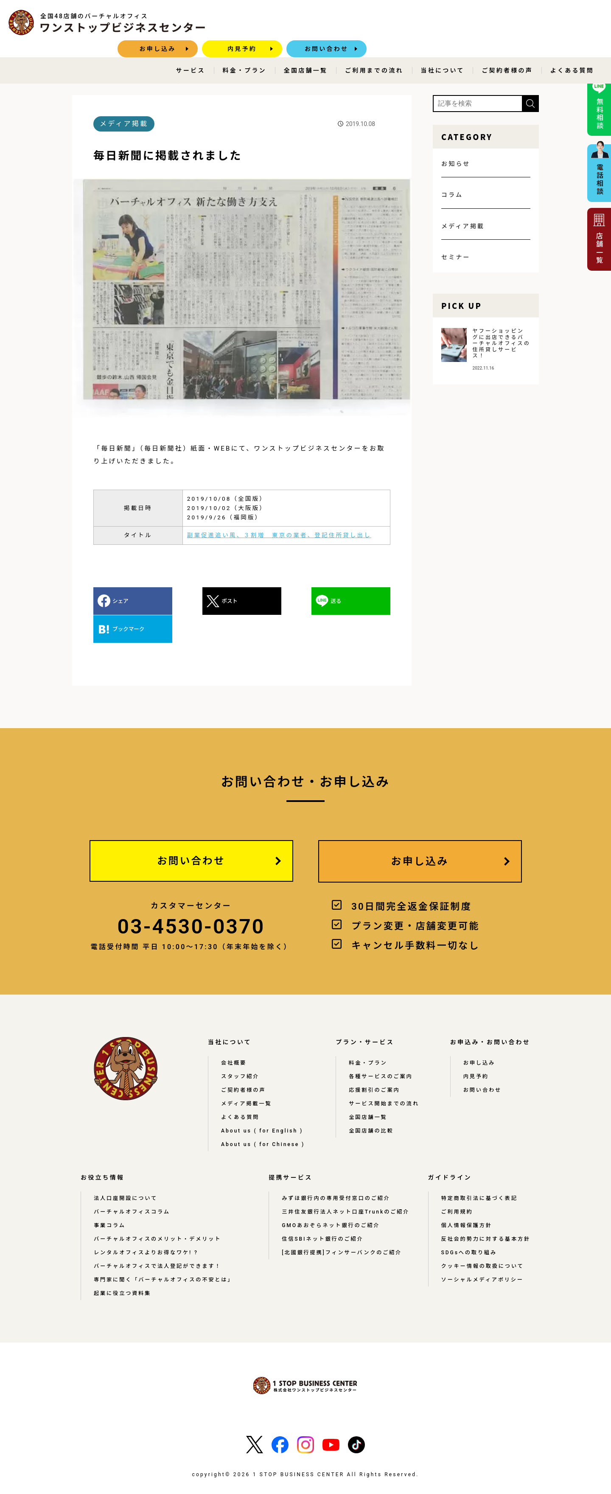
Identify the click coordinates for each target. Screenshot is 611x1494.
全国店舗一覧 (306, 53)
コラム (452, 194)
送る (268, 600)
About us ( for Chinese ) (264, 1116)
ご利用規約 (456, 1184)
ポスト (196, 600)
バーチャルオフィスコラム (132, 1184)
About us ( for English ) (263, 1103)
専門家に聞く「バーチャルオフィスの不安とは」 (164, 1252)
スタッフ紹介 (240, 1048)
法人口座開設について (126, 1171)
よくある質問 (572, 53)
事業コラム (110, 1198)
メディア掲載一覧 (246, 1076)
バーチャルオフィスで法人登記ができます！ (158, 1239)
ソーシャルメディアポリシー (482, 1252)
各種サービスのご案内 (382, 1048)
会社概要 (234, 1035)
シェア (120, 600)
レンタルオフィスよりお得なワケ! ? (146, 1225)
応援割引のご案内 (376, 1062)
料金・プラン (244, 53)
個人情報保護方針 (466, 1198)
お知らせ (456, 163)
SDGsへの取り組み (468, 1225)
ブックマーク (354, 600)
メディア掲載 (137, 81)
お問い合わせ (562, 22)
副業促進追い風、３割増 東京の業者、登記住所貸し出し (279, 534)
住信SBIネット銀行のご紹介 (321, 1211)
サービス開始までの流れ (385, 1076)
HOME (95, 81)
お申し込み (394, 22)
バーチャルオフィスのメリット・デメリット (158, 1211)
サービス (190, 53)
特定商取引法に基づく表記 (478, 1171)
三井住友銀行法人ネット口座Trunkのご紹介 (345, 1184)
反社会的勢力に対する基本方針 (485, 1211)
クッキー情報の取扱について (482, 1239)
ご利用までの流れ (374, 53)
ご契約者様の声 (507, 53)
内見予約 (478, 22)
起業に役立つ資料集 (123, 1266)
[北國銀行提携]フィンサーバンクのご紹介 (341, 1225)
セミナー (456, 256)
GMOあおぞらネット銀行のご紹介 (330, 1198)
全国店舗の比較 (372, 1103)
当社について (443, 53)
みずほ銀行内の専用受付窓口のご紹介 (335, 1171)
